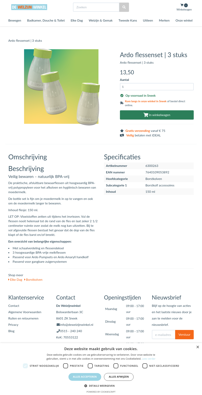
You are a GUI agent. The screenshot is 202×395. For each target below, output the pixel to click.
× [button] (197, 347)
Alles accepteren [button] (85, 376)
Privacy (13, 324)
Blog (11, 331)
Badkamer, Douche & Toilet (46, 27)
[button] (101, 385)
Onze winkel (184, 27)
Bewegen (14, 27)
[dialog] (101, 369)
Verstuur (184, 334)
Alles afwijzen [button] (119, 376)
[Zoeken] (124, 14)
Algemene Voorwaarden (24, 312)
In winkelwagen (156, 115)
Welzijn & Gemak (101, 27)
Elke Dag (77, 27)
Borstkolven (33, 279)
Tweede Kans (128, 27)
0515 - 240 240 (71, 331)
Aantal (124, 79)
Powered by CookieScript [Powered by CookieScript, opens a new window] (101, 391)
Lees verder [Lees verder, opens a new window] (149, 358)
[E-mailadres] (163, 334)
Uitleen (148, 27)
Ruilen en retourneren (23, 318)
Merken (164, 27)
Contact (13, 305)
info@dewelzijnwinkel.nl (76, 324)
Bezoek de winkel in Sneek (24, 3)
